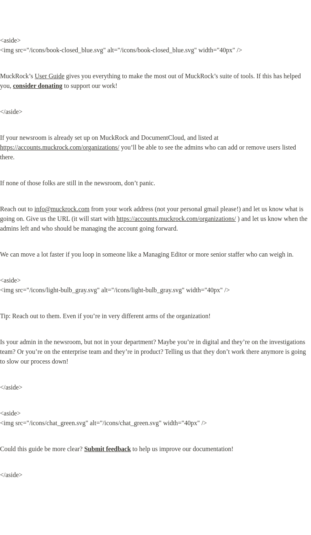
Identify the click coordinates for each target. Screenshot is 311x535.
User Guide (49, 76)
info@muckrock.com (61, 208)
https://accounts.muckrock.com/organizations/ (59, 147)
